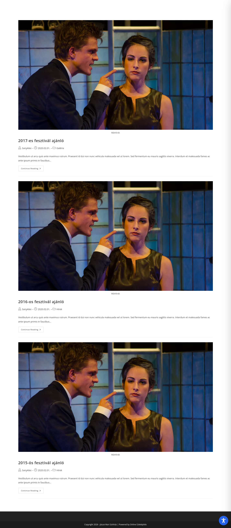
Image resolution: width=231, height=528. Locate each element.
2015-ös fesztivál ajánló (41, 462)
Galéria (60, 148)
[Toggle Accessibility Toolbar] (224, 520)
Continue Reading (32, 169)
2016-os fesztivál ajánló (41, 301)
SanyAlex (27, 148)
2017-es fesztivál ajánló (41, 140)
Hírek (59, 309)
